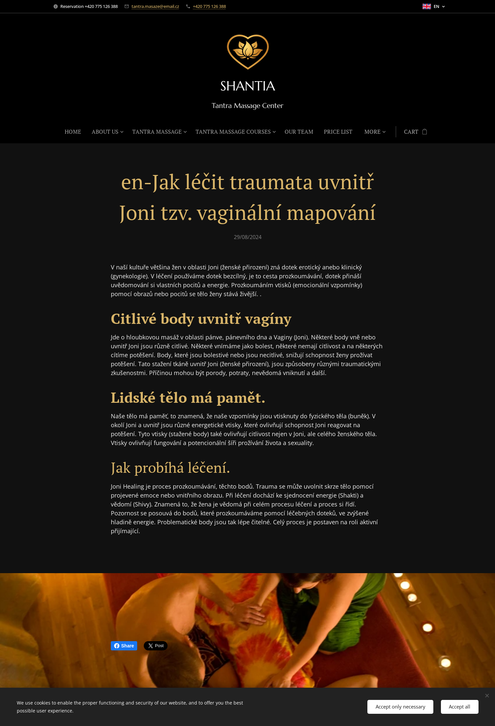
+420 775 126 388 (209, 6)
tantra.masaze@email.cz (155, 6)
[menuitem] (75, 131)
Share (124, 645)
